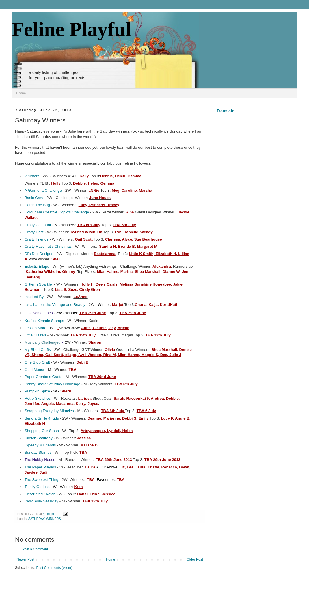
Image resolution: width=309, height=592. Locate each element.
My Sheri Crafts (38, 349)
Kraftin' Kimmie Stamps (44, 321)
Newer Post (25, 559)
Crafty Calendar (38, 225)
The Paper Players (40, 467)
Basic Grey (34, 198)
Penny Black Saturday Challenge (52, 384)
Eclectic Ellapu (37, 266)
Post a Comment (35, 549)
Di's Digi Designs (39, 254)
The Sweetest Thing (41, 479)
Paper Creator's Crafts (43, 377)
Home (21, 93)
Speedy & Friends (41, 445)
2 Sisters (32, 176)
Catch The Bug (37, 205)
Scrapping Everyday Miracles (49, 411)
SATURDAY (36, 518)
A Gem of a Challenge (43, 190)
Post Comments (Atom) (54, 568)
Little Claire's (36, 335)
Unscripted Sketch (40, 494)
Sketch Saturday (39, 438)
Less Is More (35, 328)
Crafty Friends (37, 239)
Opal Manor (34, 369)
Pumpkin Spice (37, 391)
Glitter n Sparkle (39, 284)
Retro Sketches (38, 398)
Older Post (195, 559)
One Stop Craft (37, 362)
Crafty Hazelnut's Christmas (48, 246)
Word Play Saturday (41, 501)
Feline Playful (71, 29)
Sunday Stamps (38, 452)
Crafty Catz (34, 232)
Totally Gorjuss (37, 487)
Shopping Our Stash (42, 431)
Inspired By (34, 297)
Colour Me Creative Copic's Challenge (57, 212)
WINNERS (53, 518)
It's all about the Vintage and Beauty (55, 304)
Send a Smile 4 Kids (42, 418)
